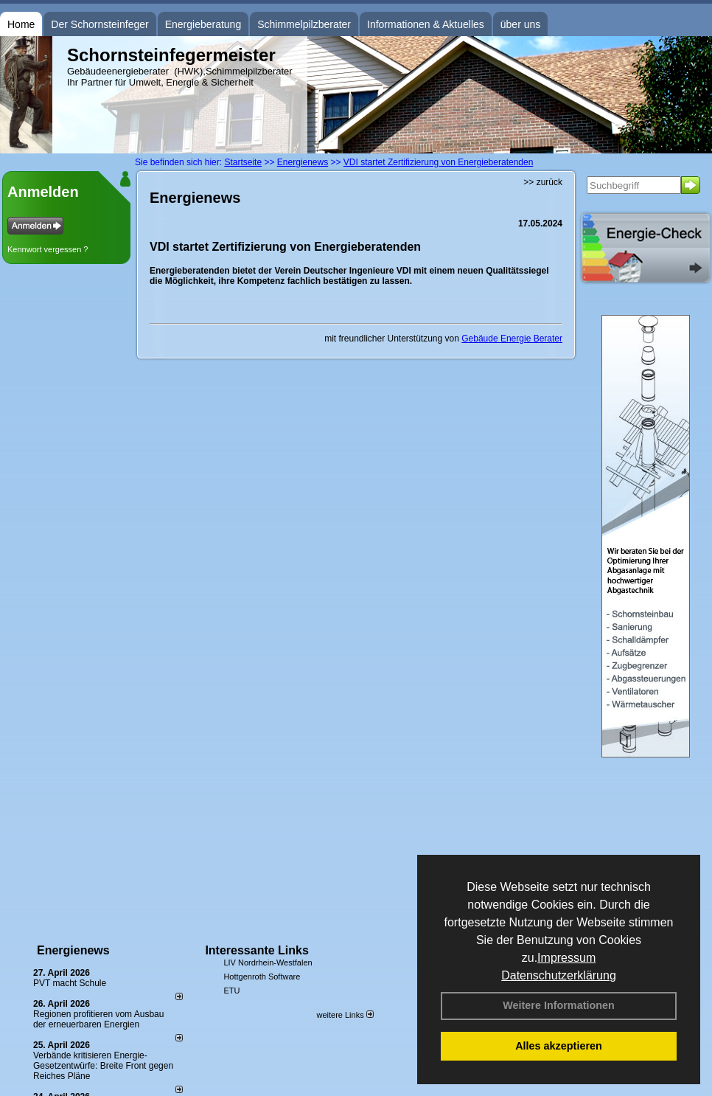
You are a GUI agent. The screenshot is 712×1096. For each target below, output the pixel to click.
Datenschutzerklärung (558, 975)
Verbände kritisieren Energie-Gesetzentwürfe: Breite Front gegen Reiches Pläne (103, 1065)
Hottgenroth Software (261, 976)
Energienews (73, 950)
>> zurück (542, 182)
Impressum (566, 957)
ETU (231, 990)
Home (21, 24)
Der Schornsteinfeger (99, 24)
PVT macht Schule (69, 983)
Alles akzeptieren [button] (558, 1046)
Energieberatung (203, 24)
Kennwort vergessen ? (47, 249)
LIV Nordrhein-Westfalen (267, 962)
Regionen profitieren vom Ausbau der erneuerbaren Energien (98, 1019)
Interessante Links (257, 950)
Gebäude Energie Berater (511, 338)
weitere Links (344, 1014)
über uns (520, 24)
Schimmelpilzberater (304, 24)
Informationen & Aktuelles (425, 24)
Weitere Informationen (559, 1005)
